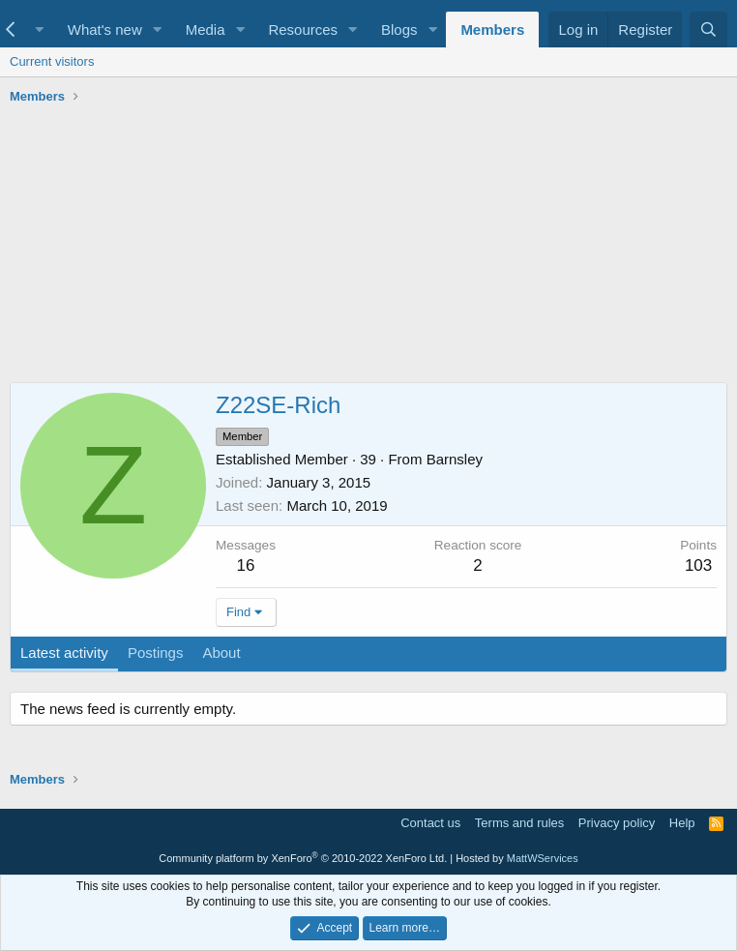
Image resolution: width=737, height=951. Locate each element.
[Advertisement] (368, 246)
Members (492, 29)
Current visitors (52, 61)
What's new (105, 29)
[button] (39, 29)
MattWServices (542, 858)
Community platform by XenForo (303, 858)
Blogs (399, 29)
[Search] (708, 29)
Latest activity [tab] (64, 652)
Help (682, 823)
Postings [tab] (156, 652)
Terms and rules (519, 823)
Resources (303, 29)
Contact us (430, 823)
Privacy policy (616, 823)
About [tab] (221, 652)
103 (698, 565)
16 (246, 565)
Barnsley (455, 459)
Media (205, 29)
